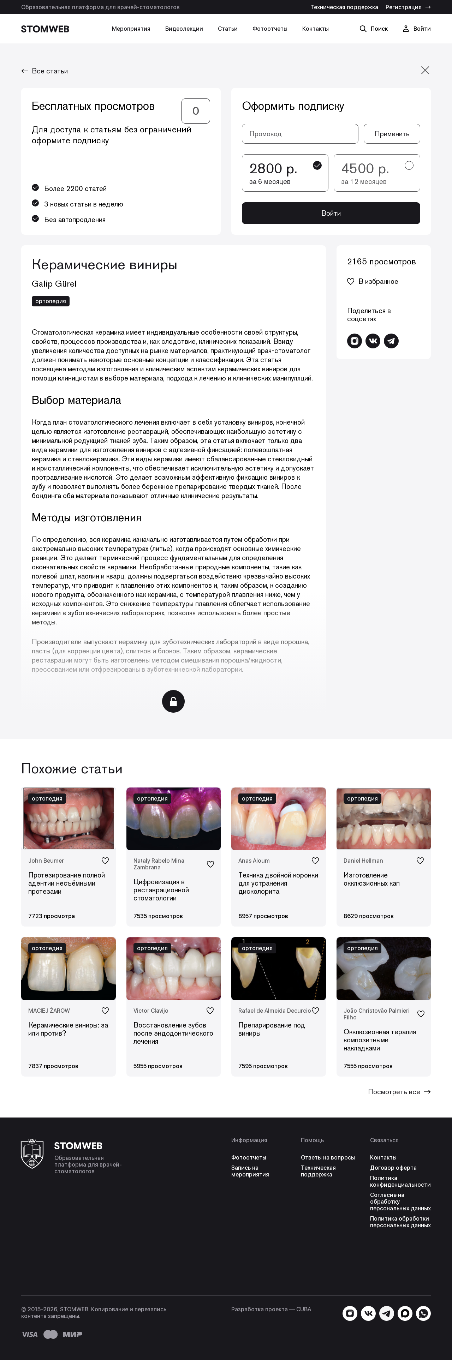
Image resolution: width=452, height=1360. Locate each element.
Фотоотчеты (269, 28)
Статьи (228, 28)
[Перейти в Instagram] (354, 341)
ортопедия (50, 301)
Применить (392, 133)
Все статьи (44, 71)
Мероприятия (131, 28)
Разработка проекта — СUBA (271, 1309)
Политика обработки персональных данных (400, 1222)
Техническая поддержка (344, 7)
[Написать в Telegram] (391, 341)
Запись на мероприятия (250, 1171)
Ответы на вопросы (328, 1157)
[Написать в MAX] (405, 1313)
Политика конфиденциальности (400, 1181)
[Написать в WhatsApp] (423, 1313)
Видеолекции (184, 28)
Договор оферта (393, 1167)
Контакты (315, 28)
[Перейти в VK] (372, 341)
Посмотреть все (399, 1091)
